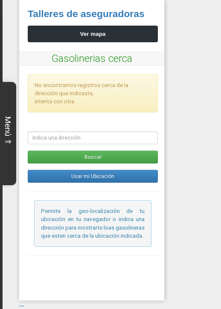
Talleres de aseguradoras (86, 13)
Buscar (93, 157)
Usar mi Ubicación (92, 176)
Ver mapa (93, 34)
